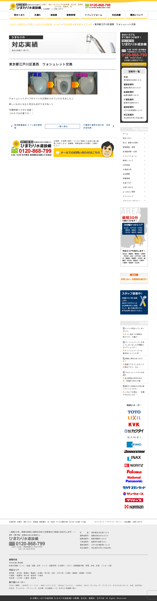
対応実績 (116, 14)
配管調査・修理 (129, 147)
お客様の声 (127, 169)
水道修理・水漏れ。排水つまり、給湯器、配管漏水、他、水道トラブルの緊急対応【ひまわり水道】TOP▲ (47, 522)
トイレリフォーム (93, 14)
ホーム (125, 133)
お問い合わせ (58, 9)
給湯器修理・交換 (130, 151)
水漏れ (37, 14)
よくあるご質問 (129, 191)
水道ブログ (127, 183)
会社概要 (46, 9)
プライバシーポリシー (131, 200)
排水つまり (19, 14)
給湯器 (54, 14)
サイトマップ (128, 196)
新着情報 (126, 178)
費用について (136, 14)
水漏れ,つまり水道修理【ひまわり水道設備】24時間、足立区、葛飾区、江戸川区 (69, 598)
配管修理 (71, 14)
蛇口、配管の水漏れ (131, 142)
